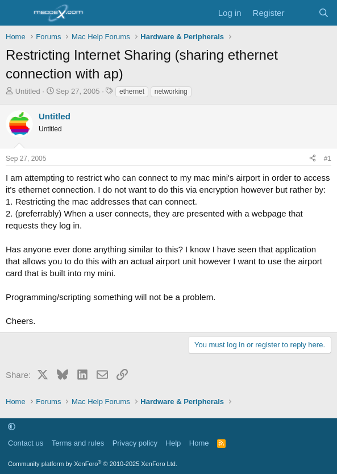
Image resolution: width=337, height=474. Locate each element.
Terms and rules (78, 443)
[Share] (312, 158)
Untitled (27, 91)
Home (199, 443)
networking (171, 91)
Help (173, 443)
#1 (327, 159)
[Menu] (15, 13)
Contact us (25, 443)
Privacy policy (135, 443)
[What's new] (301, 12)
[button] (12, 426)
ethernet (131, 91)
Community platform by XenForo (92, 463)
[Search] (324, 12)
